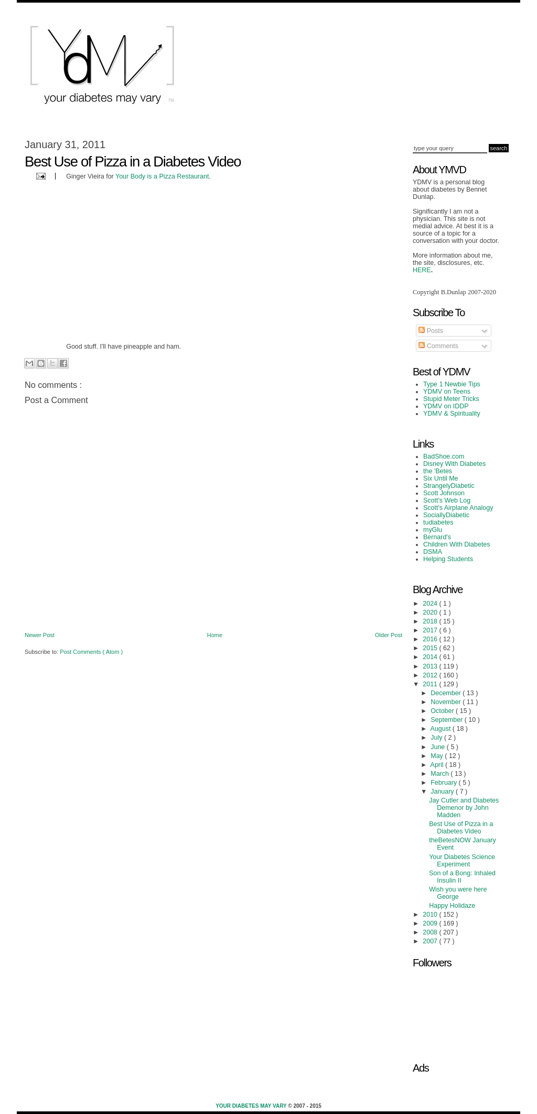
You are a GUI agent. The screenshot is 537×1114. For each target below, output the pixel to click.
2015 (431, 648)
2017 (431, 630)
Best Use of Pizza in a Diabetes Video (461, 827)
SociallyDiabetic (446, 515)
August (442, 728)
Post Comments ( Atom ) (91, 652)
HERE (422, 270)
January (443, 791)
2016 (431, 639)
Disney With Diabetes (454, 463)
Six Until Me (440, 478)
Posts (430, 331)
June (439, 747)
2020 (431, 612)
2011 (431, 684)
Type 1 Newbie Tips (451, 384)
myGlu (432, 529)
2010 (431, 914)
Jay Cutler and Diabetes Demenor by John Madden (464, 808)
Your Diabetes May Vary (252, 1106)
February (444, 782)
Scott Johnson (444, 493)
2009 (431, 923)
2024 (431, 603)
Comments (438, 346)
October (443, 711)
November (447, 702)
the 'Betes (437, 471)
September (447, 719)
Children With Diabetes (456, 544)
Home (214, 635)
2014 (431, 657)
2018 (431, 621)
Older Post (388, 635)
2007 (431, 941)
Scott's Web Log (446, 500)
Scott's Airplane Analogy (458, 507)
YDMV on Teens (446, 391)
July (437, 737)
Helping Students (448, 559)
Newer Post (40, 635)
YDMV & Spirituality (451, 413)
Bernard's (437, 537)
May (438, 756)
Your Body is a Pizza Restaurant (162, 176)
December (447, 693)
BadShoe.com (443, 456)
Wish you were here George (458, 893)
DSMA (432, 551)
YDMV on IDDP (446, 406)
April (438, 764)
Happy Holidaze (452, 905)
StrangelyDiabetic (449, 485)
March (440, 773)
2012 (431, 675)
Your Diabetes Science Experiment (462, 860)
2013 (431, 666)
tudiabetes (438, 522)
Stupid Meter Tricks (451, 399)
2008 (431, 932)
